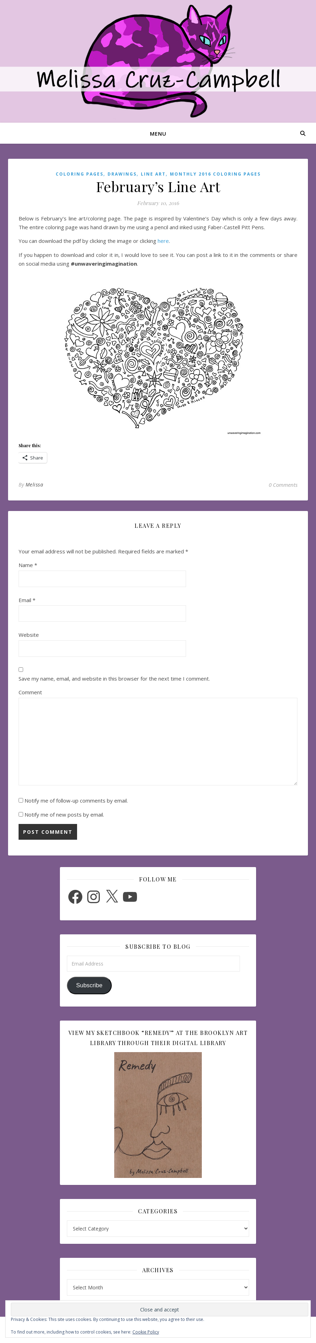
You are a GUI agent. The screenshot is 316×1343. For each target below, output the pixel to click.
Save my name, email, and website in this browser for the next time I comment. (114, 678)
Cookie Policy (145, 1332)
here (163, 240)
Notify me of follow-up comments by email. (76, 800)
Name (28, 564)
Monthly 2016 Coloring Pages (215, 174)
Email (27, 600)
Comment (30, 692)
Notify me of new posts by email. (64, 814)
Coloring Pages (79, 174)
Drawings (122, 174)
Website (29, 634)
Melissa (34, 484)
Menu (158, 133)
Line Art (153, 174)
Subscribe (89, 985)
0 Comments (283, 484)
